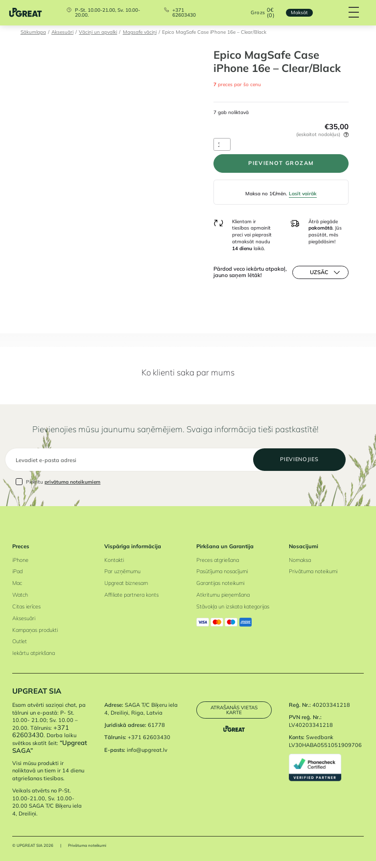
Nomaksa (300, 560)
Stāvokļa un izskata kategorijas (232, 606)
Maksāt (299, 12)
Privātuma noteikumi (313, 571)
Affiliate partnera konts (131, 594)
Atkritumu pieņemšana (223, 594)
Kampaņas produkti (35, 630)
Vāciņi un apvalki (98, 32)
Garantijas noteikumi (220, 583)
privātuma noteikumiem (72, 482)
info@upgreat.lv (147, 749)
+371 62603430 (184, 12)
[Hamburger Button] (354, 12)
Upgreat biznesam (126, 583)
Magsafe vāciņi (140, 32)
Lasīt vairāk (303, 193)
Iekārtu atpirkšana (33, 653)
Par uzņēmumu (122, 571)
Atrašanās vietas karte (234, 709)
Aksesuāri (62, 32)
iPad (17, 571)
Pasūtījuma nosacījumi (222, 571)
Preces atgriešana (217, 560)
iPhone (20, 560)
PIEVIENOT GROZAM (281, 163)
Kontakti (114, 560)
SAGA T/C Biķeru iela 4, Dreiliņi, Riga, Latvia (141, 708)
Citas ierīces (26, 606)
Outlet (19, 641)
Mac (17, 583)
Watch (20, 594)
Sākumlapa (33, 32)
